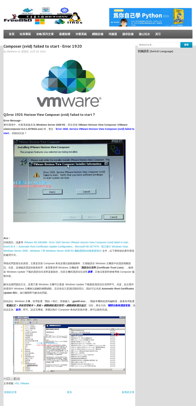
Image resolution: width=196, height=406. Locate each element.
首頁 (11, 34)
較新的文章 (10, 392)
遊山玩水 (144, 34)
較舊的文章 (128, 392)
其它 (158, 34)
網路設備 (97, 34)
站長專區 (25, 34)
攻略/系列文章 (45, 34)
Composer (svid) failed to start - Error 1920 (43, 46)
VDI (17, 383)
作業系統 (81, 34)
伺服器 (113, 34)
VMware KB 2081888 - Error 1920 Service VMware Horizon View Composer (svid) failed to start (76, 242)
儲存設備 (127, 34)
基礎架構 (64, 34)
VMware (24, 383)
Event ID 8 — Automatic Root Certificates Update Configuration (38, 246)
